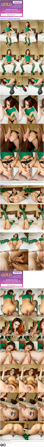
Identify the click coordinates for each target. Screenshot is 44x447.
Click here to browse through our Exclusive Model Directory (5, 440)
